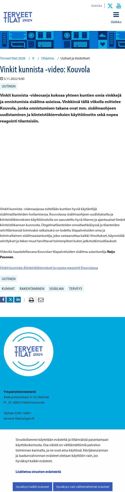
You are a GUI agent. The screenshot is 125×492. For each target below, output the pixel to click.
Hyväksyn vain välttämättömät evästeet (82, 487)
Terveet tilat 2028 (12, 58)
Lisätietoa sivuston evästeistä (38, 471)
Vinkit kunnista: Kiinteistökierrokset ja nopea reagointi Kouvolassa (49, 267)
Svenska (96, 5)
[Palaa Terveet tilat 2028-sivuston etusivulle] (18, 17)
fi (33, 58)
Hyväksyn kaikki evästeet (32, 487)
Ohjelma (47, 58)
